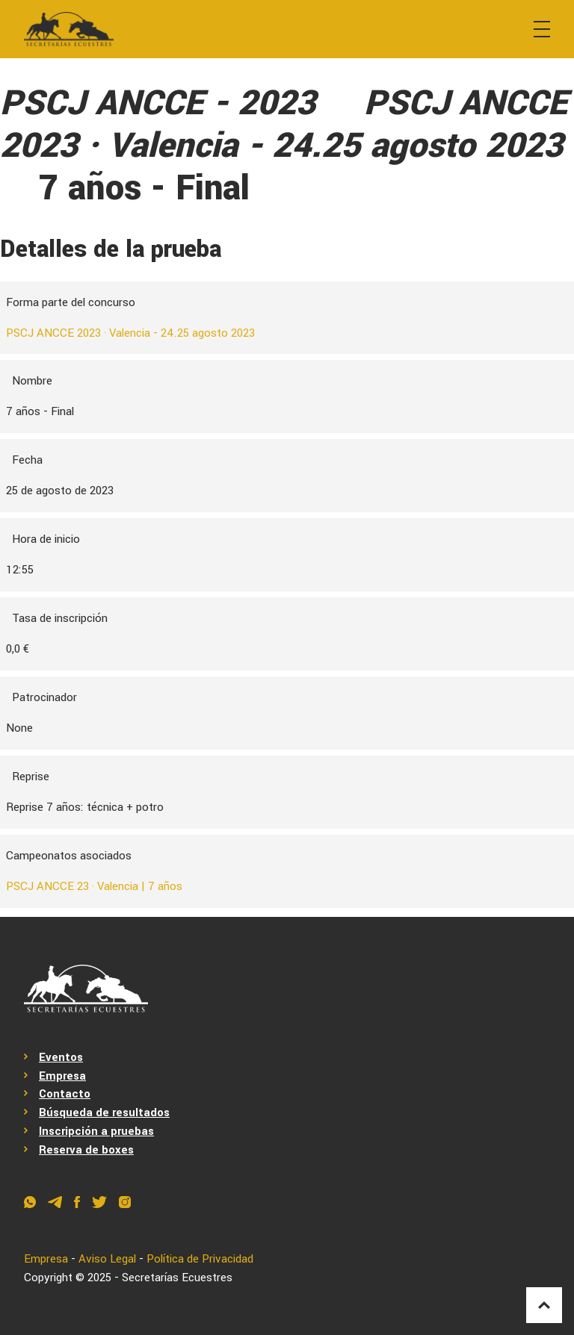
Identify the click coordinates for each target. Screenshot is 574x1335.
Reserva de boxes (86, 1150)
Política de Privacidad (199, 1259)
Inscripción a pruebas (96, 1131)
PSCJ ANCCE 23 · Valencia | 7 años (94, 886)
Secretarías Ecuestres (177, 1277)
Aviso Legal (107, 1259)
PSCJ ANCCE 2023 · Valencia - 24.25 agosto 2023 (130, 333)
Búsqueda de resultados (104, 1112)
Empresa (62, 1076)
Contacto (64, 1094)
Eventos (61, 1057)
